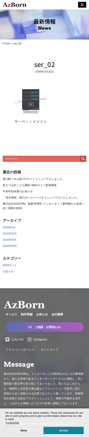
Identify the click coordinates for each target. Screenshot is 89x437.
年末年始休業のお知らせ (18, 191)
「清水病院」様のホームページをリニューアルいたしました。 (41, 197)
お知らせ (8, 271)
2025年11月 (9, 239)
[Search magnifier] (83, 159)
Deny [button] (23, 430)
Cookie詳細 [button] (12, 422)
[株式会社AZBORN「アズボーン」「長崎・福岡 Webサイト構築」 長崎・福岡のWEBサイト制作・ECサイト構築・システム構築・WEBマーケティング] (14, 5)
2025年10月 (10, 246)
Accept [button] (63, 430)
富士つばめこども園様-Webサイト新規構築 (29, 185)
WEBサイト (10, 265)
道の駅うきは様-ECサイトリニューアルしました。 (34, 179)
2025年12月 (10, 233)
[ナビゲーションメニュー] (82, 5)
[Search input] (42, 159)
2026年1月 (9, 227)
